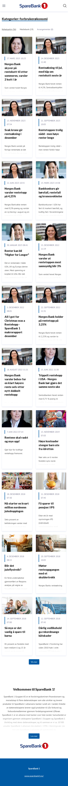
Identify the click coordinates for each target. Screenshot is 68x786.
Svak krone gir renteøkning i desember (14, 133)
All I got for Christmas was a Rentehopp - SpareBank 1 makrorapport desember (15, 326)
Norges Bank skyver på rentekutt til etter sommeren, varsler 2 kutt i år (16, 71)
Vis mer (34, 662)
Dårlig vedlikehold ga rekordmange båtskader (50, 631)
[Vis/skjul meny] (3, 6)
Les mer (34, 736)
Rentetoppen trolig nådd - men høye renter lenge (51, 133)
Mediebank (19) (26, 29)
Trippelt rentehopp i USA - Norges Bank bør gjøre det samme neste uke (50, 381)
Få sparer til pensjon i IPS (46, 505)
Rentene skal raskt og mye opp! (16, 439)
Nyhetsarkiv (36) (9, 29)
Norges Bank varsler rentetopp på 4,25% (16, 192)
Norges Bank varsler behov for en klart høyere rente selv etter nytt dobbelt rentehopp (15, 385)
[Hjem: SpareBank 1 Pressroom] (33, 5)
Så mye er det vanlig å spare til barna (15, 631)
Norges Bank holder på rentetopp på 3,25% (51, 320)
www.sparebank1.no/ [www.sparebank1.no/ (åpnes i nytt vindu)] (34, 776)
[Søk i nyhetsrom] (65, 6)
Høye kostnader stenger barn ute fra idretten (49, 445)
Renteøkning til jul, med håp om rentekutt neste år (51, 71)
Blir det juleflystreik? (13, 567)
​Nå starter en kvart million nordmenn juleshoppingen (17, 507)
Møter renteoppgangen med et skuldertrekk (49, 571)
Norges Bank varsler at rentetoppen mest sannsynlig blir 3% (50, 260)
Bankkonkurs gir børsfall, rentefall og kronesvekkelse (50, 192)
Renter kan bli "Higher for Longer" (17, 252)
